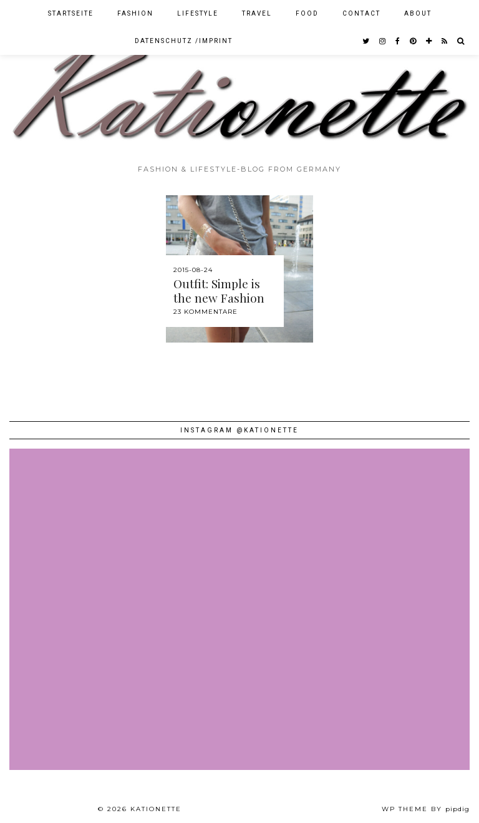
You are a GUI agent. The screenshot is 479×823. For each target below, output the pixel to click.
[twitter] (366, 41)
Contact (361, 13)
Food (307, 13)
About (418, 13)
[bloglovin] (429, 41)
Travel (257, 13)
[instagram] (383, 41)
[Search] (461, 41)
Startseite (71, 13)
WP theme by (426, 809)
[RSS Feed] (445, 41)
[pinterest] (413, 41)
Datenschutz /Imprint (184, 40)
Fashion (135, 13)
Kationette (155, 809)
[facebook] (398, 41)
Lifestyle (197, 13)
